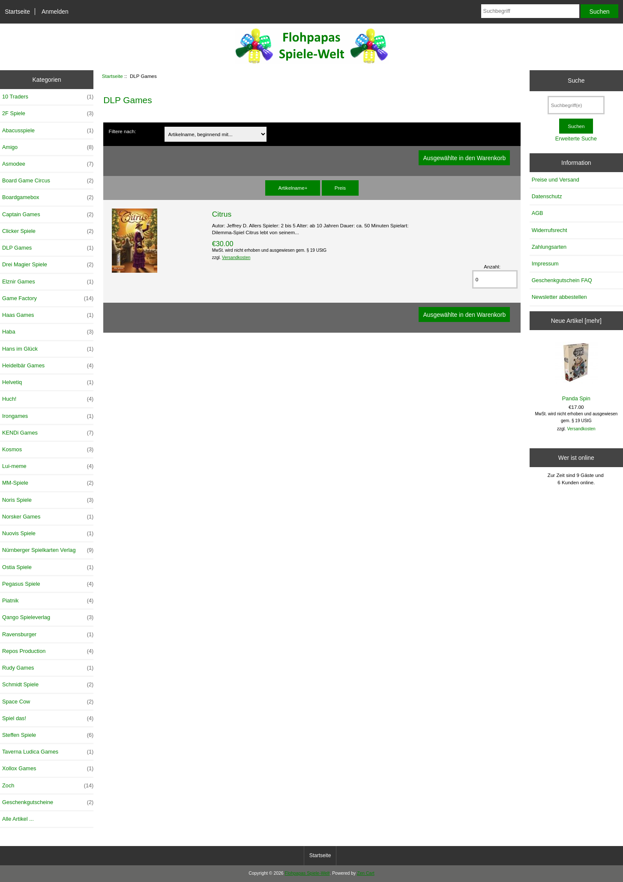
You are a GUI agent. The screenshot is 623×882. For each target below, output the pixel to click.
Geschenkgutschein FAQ (562, 280)
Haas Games (47, 315)
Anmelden (55, 11)
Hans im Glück (47, 349)
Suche (576, 80)
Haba (47, 331)
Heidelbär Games (47, 365)
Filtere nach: (122, 131)
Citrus (221, 214)
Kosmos (47, 449)
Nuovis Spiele (47, 533)
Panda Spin (576, 371)
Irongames (47, 416)
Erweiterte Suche (576, 138)
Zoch (47, 785)
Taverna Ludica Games (47, 751)
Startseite (17, 11)
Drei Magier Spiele (47, 264)
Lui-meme (47, 466)
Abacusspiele (47, 130)
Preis (340, 188)
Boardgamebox (47, 197)
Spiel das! (47, 718)
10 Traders (47, 96)
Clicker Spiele (47, 231)
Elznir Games (47, 281)
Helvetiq (47, 382)
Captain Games (47, 214)
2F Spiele (47, 113)
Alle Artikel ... (18, 819)
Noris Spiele (47, 500)
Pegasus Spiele (47, 584)
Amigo (47, 147)
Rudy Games (47, 667)
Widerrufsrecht (549, 230)
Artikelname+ (292, 188)
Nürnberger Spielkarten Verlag (47, 550)
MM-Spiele (47, 483)
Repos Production (47, 651)
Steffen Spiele (47, 735)
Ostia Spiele (47, 567)
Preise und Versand (555, 179)
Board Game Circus (47, 180)
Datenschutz (547, 196)
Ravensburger (47, 634)
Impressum (545, 263)
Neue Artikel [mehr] (576, 320)
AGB (537, 213)
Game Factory (47, 298)
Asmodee (47, 164)
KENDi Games (47, 432)
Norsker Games (47, 516)
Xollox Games (47, 768)
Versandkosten (236, 257)
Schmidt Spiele (47, 684)
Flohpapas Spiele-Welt (307, 873)
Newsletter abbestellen (559, 297)
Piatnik (47, 600)
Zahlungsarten (549, 247)
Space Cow (47, 701)
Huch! (47, 399)
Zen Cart (365, 873)
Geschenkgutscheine (47, 802)
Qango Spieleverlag (47, 617)
